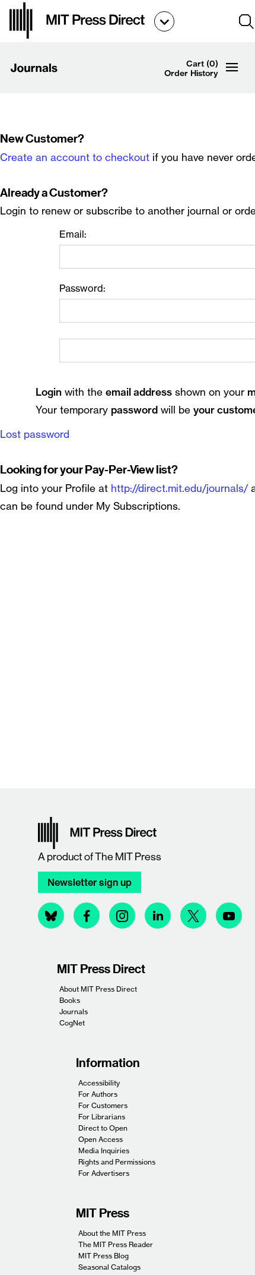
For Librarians (101, 1116)
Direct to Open (103, 1127)
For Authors (97, 1094)
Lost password (34, 434)
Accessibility (99, 1082)
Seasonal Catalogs (109, 1267)
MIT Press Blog (103, 1255)
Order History (191, 73)
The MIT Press (128, 857)
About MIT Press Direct (98, 988)
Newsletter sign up (89, 882)
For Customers (103, 1105)
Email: (73, 234)
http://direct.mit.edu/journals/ (179, 488)
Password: (82, 288)
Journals (73, 1011)
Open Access (100, 1139)
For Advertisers (103, 1173)
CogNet (72, 1022)
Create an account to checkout (74, 157)
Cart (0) (202, 63)
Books (69, 1000)
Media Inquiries (103, 1150)
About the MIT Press (112, 1233)
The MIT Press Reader (115, 1244)
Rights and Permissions (116, 1161)
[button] (246, 21)
